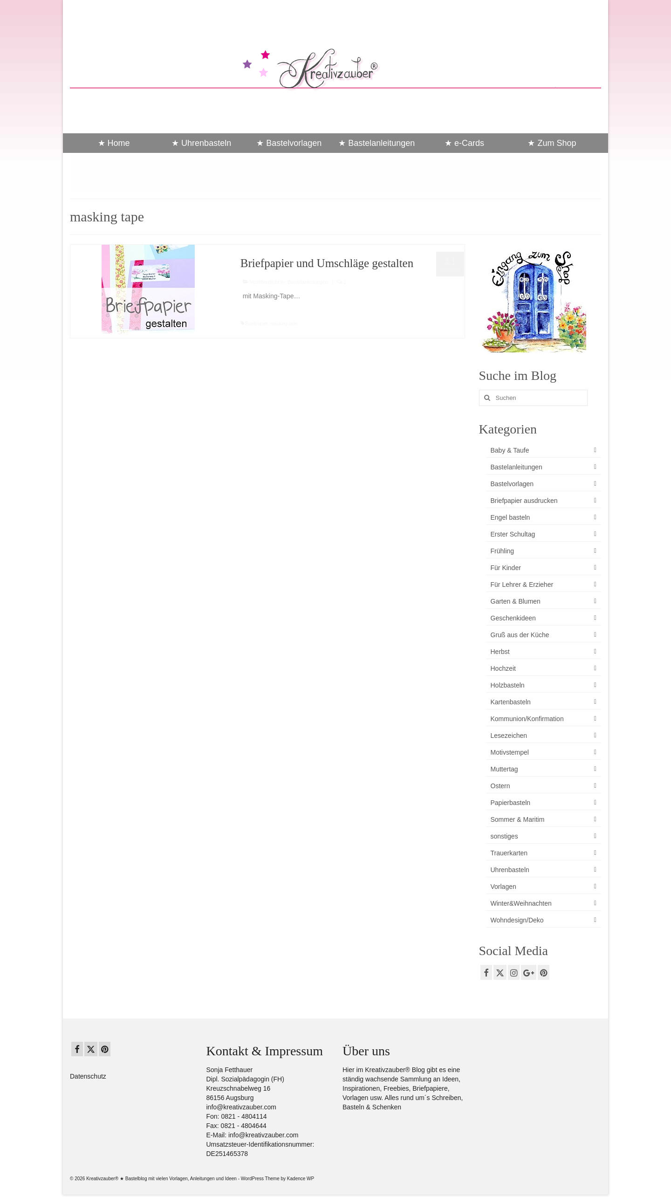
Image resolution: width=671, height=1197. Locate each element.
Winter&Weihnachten (521, 903)
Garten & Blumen (516, 601)
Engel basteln (510, 517)
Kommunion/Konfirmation (527, 718)
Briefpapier (257, 323)
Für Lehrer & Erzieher (522, 584)
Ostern (500, 786)
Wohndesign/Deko (517, 920)
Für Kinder (506, 567)
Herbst (500, 651)
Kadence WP (300, 1178)
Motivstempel (510, 752)
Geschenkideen (513, 618)
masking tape (284, 323)
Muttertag (504, 769)
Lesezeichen (509, 735)
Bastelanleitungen (308, 282)
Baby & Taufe (510, 450)
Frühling (502, 551)
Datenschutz (88, 1076)
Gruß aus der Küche (520, 635)
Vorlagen (503, 886)
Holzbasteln (508, 685)
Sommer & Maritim (518, 819)
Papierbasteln (511, 802)
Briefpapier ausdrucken (524, 500)
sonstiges (504, 836)
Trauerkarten (509, 853)
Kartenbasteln (511, 702)
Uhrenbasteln (510, 870)
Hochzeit (503, 668)
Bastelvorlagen (512, 484)
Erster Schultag (513, 534)
